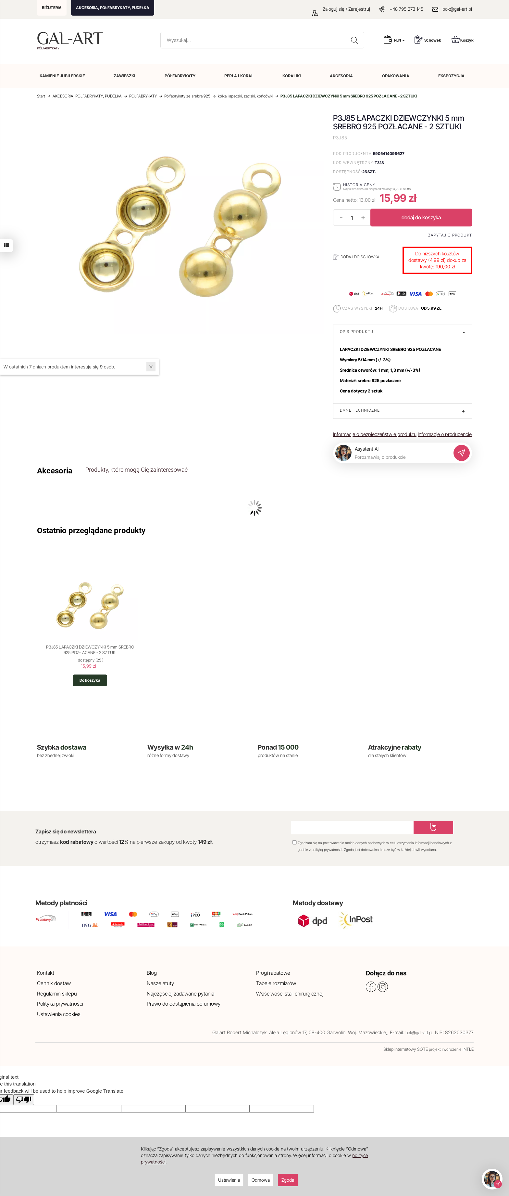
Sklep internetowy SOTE (405, 1049)
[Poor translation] (23, 1099)
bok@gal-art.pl (457, 9)
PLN (399, 40)
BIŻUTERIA (52, 7)
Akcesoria (54, 470)
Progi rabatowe (273, 973)
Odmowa (261, 1180)
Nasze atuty (160, 983)
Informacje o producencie (445, 434)
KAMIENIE (62, 75)
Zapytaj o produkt (450, 235)
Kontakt (45, 973)
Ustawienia (229, 1180)
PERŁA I (239, 75)
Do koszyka (90, 680)
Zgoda (287, 1180)
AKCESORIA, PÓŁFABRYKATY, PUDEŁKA (112, 7)
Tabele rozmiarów (276, 983)
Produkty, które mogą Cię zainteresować (136, 469)
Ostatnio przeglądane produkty (91, 530)
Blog (152, 973)
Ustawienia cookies (59, 1014)
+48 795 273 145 (406, 9)
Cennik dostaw (54, 983)
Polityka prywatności (60, 1003)
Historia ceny (359, 184)
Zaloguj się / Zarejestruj (341, 9)
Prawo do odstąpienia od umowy (183, 1003)
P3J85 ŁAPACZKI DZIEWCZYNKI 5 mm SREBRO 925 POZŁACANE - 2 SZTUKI (90, 649)
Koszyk (463, 39)
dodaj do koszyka (421, 217)
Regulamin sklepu (57, 993)
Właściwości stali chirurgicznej (289, 993)
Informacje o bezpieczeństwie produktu (374, 434)
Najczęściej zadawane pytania (180, 993)
